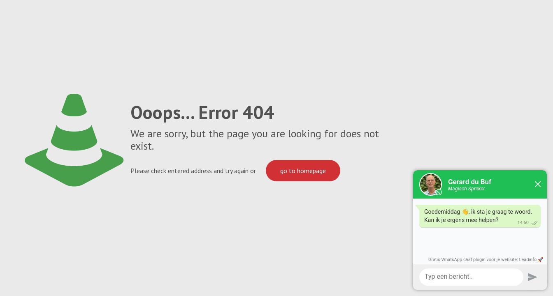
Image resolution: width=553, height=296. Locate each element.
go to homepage (303, 170)
